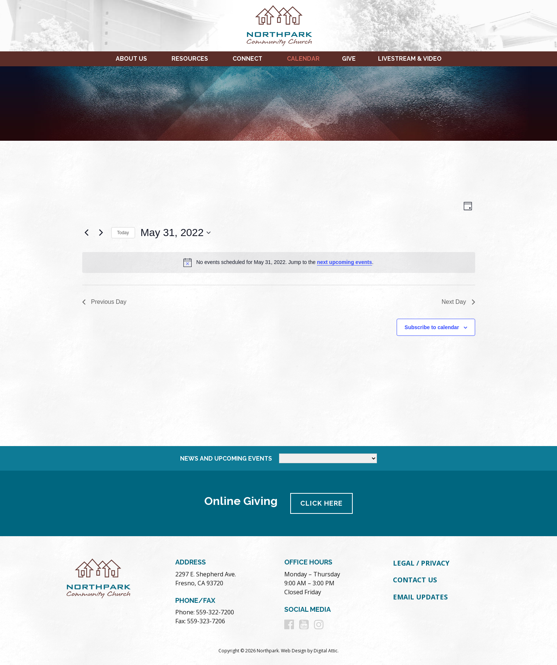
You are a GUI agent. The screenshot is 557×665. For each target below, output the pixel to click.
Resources (190, 58)
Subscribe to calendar (431, 327)
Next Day (458, 302)
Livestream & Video (410, 58)
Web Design (293, 651)
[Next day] (101, 232)
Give (349, 58)
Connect (247, 58)
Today (123, 232)
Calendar (303, 58)
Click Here (321, 503)
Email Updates (420, 596)
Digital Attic (325, 651)
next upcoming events (344, 262)
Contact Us (415, 579)
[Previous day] (86, 232)
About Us (131, 58)
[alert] (278, 262)
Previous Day (104, 302)
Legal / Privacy (421, 563)
